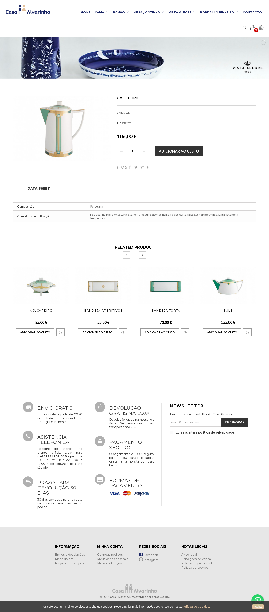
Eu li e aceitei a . (205, 432)
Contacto (252, 12)
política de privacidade (216, 432)
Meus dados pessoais (112, 559)
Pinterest (148, 167)
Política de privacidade (197, 563)
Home (85, 12)
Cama (102, 12)
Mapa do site (64, 559)
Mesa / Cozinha (149, 12)
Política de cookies (194, 568)
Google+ (142, 167)
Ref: (119, 123)
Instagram (149, 560)
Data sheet (39, 189)
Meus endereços (109, 563)
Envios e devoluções (70, 554)
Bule (228, 310)
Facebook (148, 555)
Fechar (258, 606)
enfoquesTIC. (161, 597)
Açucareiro (41, 310)
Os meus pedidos (110, 554)
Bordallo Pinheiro (219, 12)
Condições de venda (196, 559)
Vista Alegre (182, 12)
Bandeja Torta (165, 310)
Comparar (60, 332)
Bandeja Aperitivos (103, 310)
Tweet (136, 167)
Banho (121, 12)
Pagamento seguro (69, 563)
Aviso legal (189, 554)
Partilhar (129, 167)
